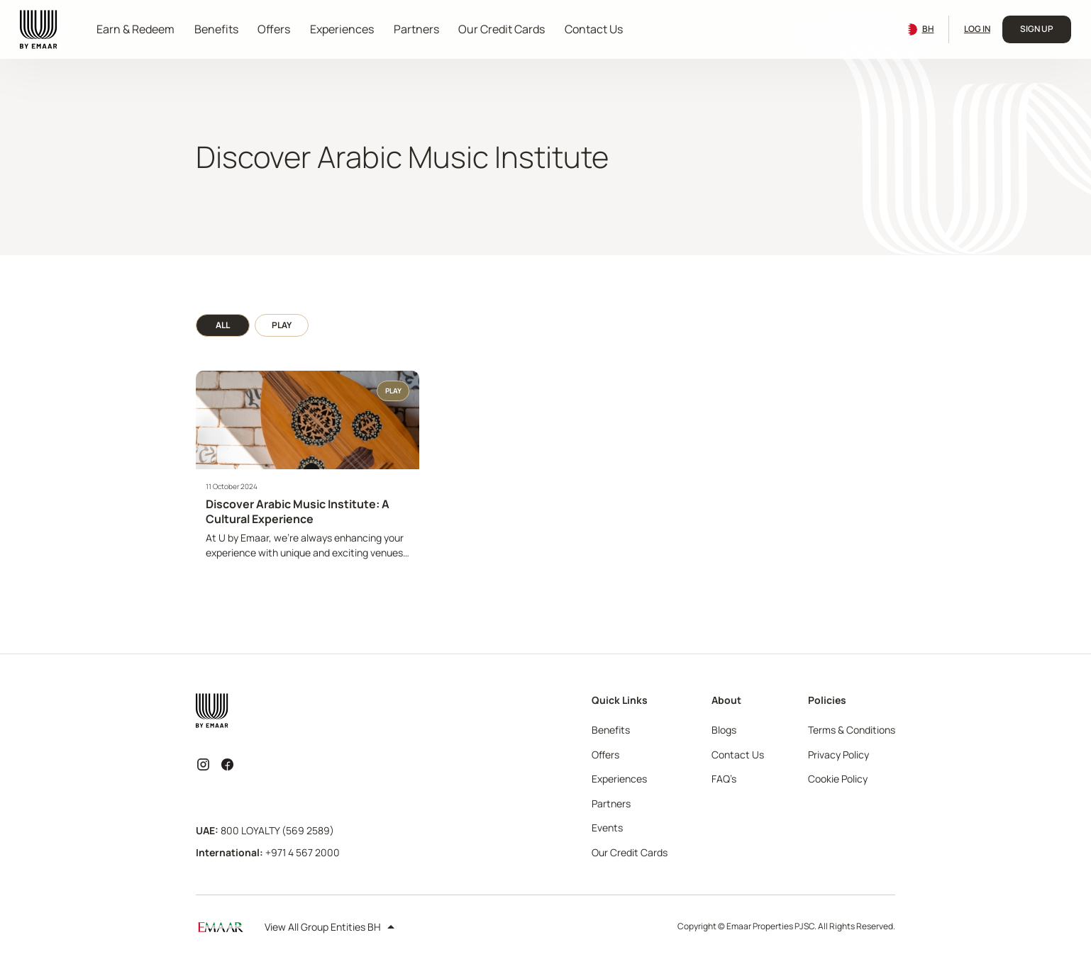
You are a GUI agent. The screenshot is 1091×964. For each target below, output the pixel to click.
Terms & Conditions (851, 729)
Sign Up (1036, 29)
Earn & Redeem (135, 29)
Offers (273, 29)
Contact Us (594, 29)
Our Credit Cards (501, 29)
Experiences (342, 29)
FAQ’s (723, 778)
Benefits (216, 29)
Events (607, 827)
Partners (416, 29)
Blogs (723, 729)
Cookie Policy (838, 778)
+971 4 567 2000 (302, 852)
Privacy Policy (838, 754)
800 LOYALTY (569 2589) (277, 830)
